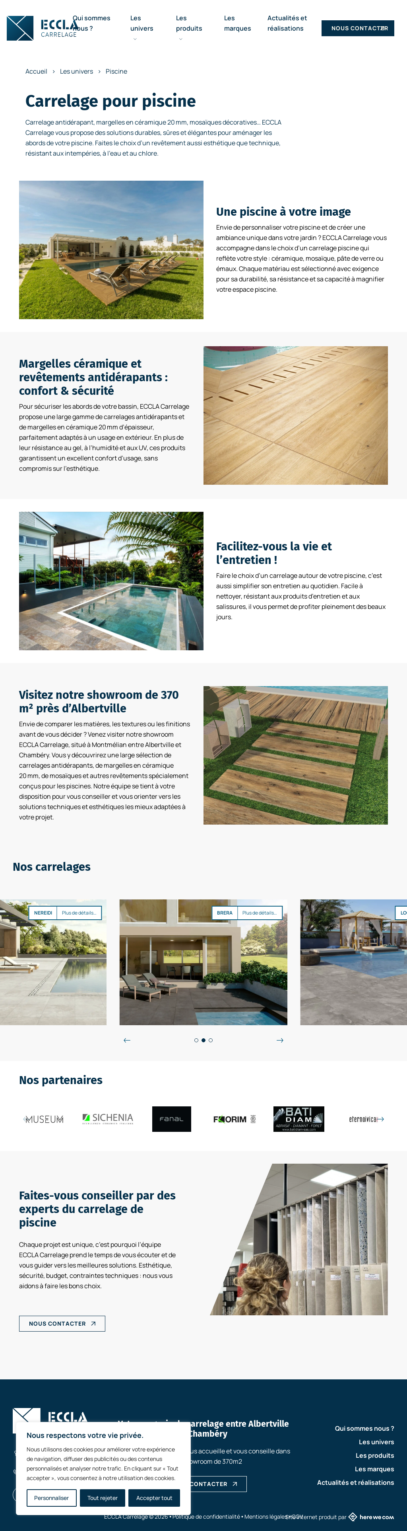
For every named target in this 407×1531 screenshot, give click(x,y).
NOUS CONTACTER (57, 1323)
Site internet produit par (339, 1516)
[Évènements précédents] (127, 1040)
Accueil (36, 71)
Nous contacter (359, 28)
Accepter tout (154, 1498)
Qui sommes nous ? (364, 1428)
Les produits (189, 27)
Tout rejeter (102, 1498)
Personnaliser (51, 1498)
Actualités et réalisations (355, 1482)
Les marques (374, 1469)
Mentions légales (265, 1516)
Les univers (141, 27)
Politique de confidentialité (206, 1516)
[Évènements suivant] (280, 1040)
